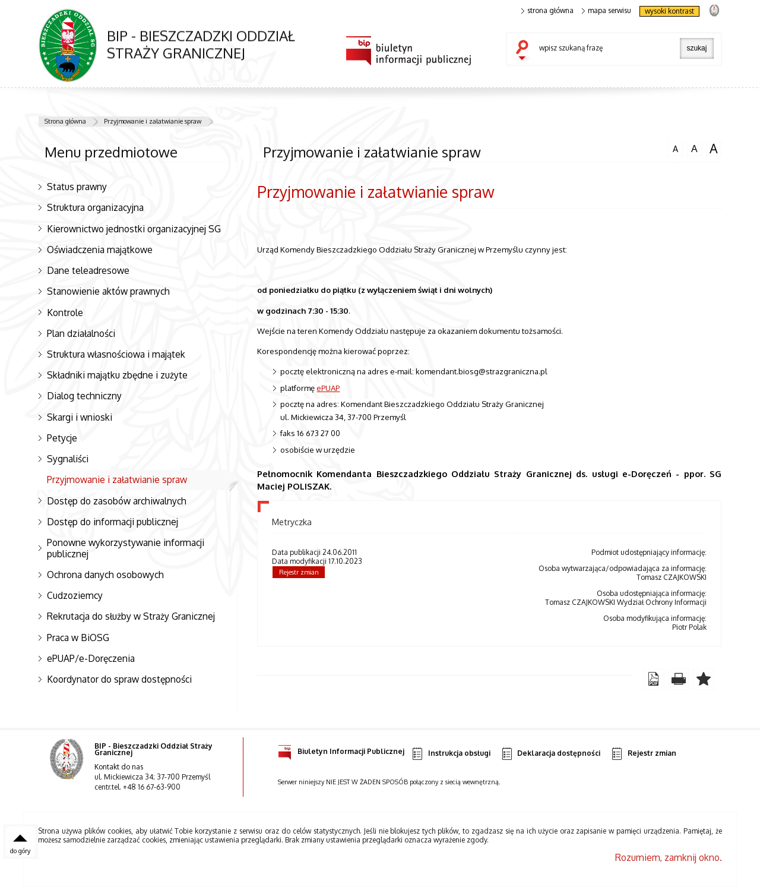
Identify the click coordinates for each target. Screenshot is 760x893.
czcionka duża (713, 148)
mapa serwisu (606, 10)
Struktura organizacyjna (95, 207)
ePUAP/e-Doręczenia (91, 658)
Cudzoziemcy (75, 595)
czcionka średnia (694, 148)
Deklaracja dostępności (550, 753)
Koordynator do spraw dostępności (119, 679)
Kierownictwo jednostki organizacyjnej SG (134, 229)
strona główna (547, 10)
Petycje (62, 438)
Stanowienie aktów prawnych (108, 291)
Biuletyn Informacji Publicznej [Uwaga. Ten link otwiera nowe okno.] (341, 749)
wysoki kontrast (669, 11)
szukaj (525, 51)
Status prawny (77, 187)
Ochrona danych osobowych (105, 574)
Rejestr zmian (299, 572)
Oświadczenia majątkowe (100, 249)
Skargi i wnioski (79, 417)
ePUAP (328, 388)
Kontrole (65, 312)
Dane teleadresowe (88, 270)
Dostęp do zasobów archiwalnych (116, 501)
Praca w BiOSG (78, 637)
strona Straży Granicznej (714, 9)
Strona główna (65, 121)
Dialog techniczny (84, 396)
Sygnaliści (67, 459)
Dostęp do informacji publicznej (112, 522)
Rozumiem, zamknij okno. (668, 857)
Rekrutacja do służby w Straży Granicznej (131, 616)
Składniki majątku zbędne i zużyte (117, 375)
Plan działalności (81, 333)
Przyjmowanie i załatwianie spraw (152, 121)
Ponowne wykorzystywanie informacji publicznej (125, 548)
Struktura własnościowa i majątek (116, 354)
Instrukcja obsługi (450, 753)
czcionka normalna (675, 147)
